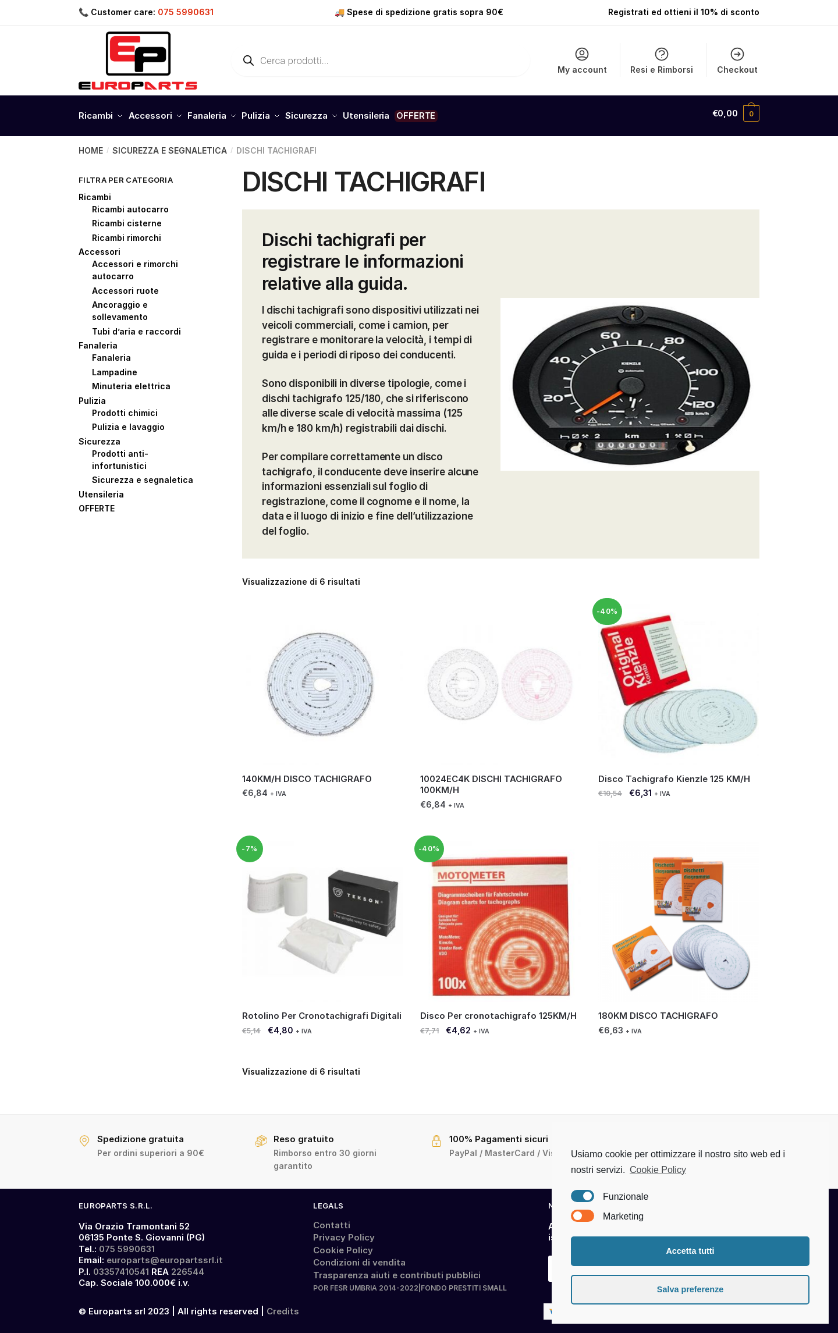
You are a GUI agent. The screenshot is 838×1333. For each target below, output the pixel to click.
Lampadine (114, 366)
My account (582, 60)
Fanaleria (98, 340)
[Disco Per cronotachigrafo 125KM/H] (500, 916)
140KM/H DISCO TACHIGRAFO (307, 773)
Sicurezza (99, 435)
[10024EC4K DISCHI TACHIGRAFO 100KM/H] (500, 679)
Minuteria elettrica (131, 381)
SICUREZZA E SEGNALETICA (169, 145)
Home (91, 145)
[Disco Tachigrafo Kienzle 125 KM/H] (678, 679)
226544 (187, 1265)
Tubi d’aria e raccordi (136, 325)
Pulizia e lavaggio (128, 421)
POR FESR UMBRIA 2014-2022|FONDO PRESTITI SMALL (410, 1282)
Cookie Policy (343, 1244)
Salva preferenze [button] (690, 1289)
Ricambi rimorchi (126, 232)
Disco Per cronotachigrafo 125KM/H (498, 1010)
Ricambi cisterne (127, 218)
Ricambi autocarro (130, 203)
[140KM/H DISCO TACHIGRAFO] (322, 679)
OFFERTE (97, 503)
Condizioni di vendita (359, 1257)
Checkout (737, 60)
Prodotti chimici (125, 407)
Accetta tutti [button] (690, 1251)
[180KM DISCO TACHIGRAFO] (678, 916)
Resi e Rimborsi (661, 60)
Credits (283, 1305)
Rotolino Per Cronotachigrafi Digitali (322, 1010)
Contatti (331, 1219)
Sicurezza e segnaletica (142, 474)
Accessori (99, 246)
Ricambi (95, 191)
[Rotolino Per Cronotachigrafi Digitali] (322, 916)
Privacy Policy (344, 1232)
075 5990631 (186, 12)
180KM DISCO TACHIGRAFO (658, 1010)
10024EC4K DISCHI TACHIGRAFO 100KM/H (491, 778)
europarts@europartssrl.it (164, 1254)
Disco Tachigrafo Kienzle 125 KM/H (674, 773)
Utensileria (101, 488)
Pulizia (92, 395)
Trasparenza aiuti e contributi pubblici (397, 1269)
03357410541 (121, 1265)
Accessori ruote (125, 285)
